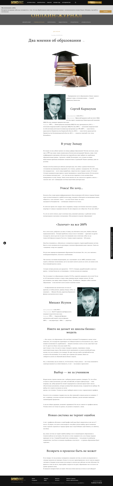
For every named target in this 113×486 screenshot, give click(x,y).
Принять (105, 11)
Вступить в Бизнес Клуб (95, 2)
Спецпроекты (74, 22)
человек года (56, 2)
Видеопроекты (63, 22)
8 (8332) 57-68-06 (96, 483)
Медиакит (46, 478)
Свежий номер (26, 22)
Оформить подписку (70, 478)
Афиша (33, 478)
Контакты (57, 480)
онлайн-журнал (41, 2)
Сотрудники (34, 480)
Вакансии (57, 478)
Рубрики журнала (39, 22)
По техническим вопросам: (75, 482)
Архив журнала (86, 22)
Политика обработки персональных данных (41, 482)
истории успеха (31, 2)
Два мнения (56, 31)
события (49, 2)
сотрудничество (66, 2)
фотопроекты (51, 22)
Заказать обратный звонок (72, 480)
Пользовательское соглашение (57, 482)
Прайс (45, 480)
